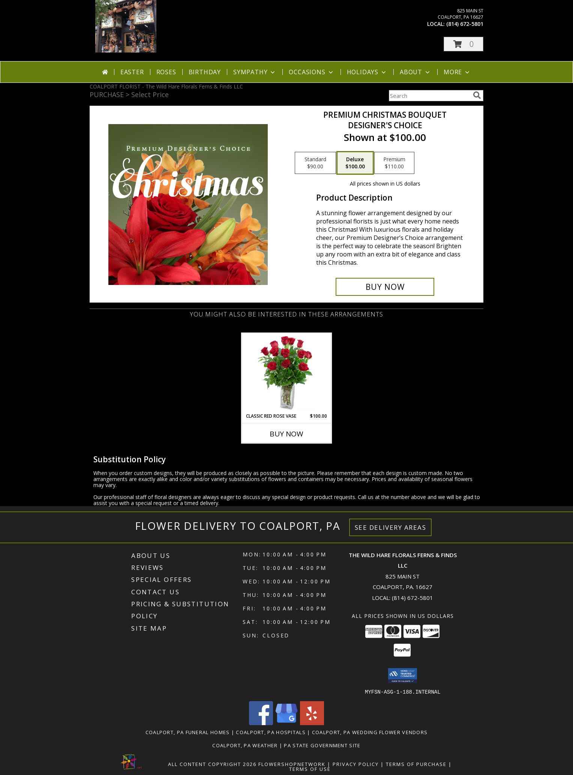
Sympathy (254, 72)
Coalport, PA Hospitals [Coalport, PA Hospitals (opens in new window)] (271, 732)
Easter (132, 72)
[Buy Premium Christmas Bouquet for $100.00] (385, 287)
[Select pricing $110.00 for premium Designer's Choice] (394, 163)
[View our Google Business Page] (286, 722)
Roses (166, 72)
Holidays (367, 72)
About (415, 72)
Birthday (205, 72)
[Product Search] (429, 95)
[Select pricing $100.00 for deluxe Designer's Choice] (355, 163)
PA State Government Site (322, 745)
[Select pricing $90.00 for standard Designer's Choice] (315, 163)
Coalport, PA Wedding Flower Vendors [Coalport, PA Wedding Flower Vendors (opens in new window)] (370, 732)
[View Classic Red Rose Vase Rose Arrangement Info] (286, 373)
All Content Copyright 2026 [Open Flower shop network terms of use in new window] (212, 763)
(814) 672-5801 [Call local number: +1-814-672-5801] (464, 23)
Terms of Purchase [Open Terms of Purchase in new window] (416, 763)
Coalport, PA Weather (245, 745)
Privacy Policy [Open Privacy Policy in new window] (356, 763)
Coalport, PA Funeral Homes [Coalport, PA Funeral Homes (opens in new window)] (188, 732)
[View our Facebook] (261, 722)
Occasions (311, 72)
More (457, 72)
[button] (463, 44)
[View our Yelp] (312, 722)
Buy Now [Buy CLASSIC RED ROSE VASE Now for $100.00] (286, 434)
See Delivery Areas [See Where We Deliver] (390, 527)
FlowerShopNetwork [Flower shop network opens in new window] (292, 763)
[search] (477, 95)
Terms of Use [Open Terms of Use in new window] (310, 768)
